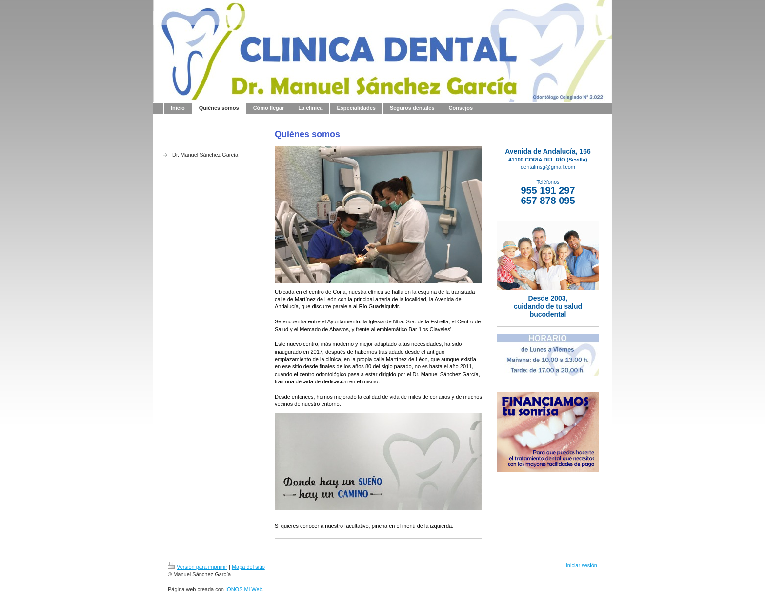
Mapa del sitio (248, 567)
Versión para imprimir (197, 567)
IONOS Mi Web (243, 589)
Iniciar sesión (581, 565)
